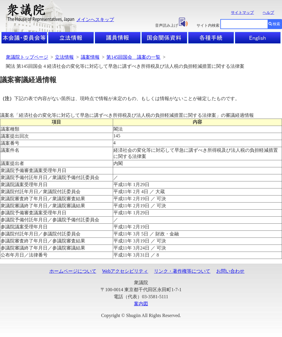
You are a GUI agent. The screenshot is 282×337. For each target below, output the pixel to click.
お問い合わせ (230, 271)
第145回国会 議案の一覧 (133, 57)
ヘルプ (268, 12)
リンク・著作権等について (182, 271)
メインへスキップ (95, 19)
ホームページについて (72, 271)
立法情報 (64, 57)
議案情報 (90, 57)
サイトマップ (242, 12)
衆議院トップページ (27, 57)
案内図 (141, 303)
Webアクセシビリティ (125, 271)
